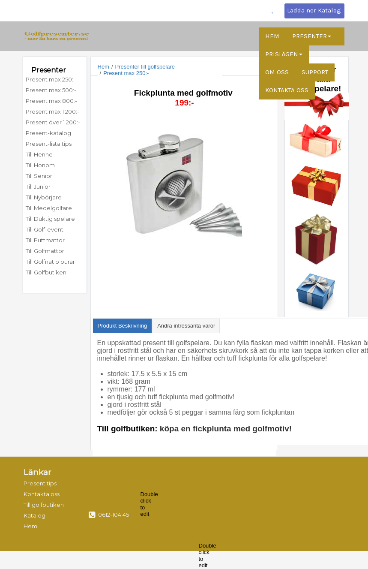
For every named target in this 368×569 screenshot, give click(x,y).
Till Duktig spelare (50, 218)
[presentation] (122, 326)
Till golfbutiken (41, 504)
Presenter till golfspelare (145, 66)
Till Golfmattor (45, 250)
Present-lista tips (49, 143)
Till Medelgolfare (49, 208)
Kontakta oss (41, 494)
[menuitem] (55, 79)
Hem (103, 66)
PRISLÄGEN (283, 54)
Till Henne (39, 154)
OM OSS (277, 72)
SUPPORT (315, 72)
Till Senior (39, 175)
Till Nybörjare (44, 197)
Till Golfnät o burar (50, 261)
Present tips (40, 483)
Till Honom (40, 165)
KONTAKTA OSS (286, 90)
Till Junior (38, 186)
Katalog (34, 515)
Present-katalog (48, 132)
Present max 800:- (51, 100)
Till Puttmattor (46, 240)
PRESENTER (311, 36)
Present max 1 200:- (52, 111)
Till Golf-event (44, 229)
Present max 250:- (50, 79)
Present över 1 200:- (53, 122)
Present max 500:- (51, 90)
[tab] (122, 326)
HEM (272, 36)
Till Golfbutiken (46, 272)
